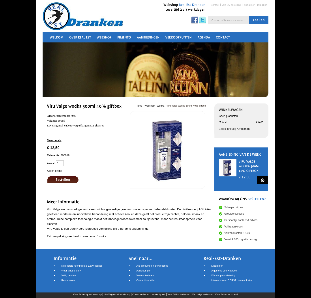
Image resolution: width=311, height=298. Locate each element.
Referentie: (54, 155)
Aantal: (51, 163)
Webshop (149, 105)
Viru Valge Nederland (202, 294)
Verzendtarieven (145, 275)
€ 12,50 (244, 177)
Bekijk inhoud (226, 128)
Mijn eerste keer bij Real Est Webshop (81, 265)
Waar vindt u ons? (71, 270)
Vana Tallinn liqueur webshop (87, 294)
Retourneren (68, 280)
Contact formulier (145, 280)
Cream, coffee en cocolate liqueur (148, 294)
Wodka (160, 105)
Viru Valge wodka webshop (117, 294)
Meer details (54, 140)
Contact (215, 5)
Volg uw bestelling (231, 5)
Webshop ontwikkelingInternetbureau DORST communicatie (231, 278)
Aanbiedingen (143, 270)
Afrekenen (243, 128)
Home (139, 105)
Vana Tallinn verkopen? (226, 294)
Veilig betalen (68, 275)
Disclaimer (249, 5)
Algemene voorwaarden (224, 270)
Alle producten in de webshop (152, 265)
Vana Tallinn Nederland (178, 294)
